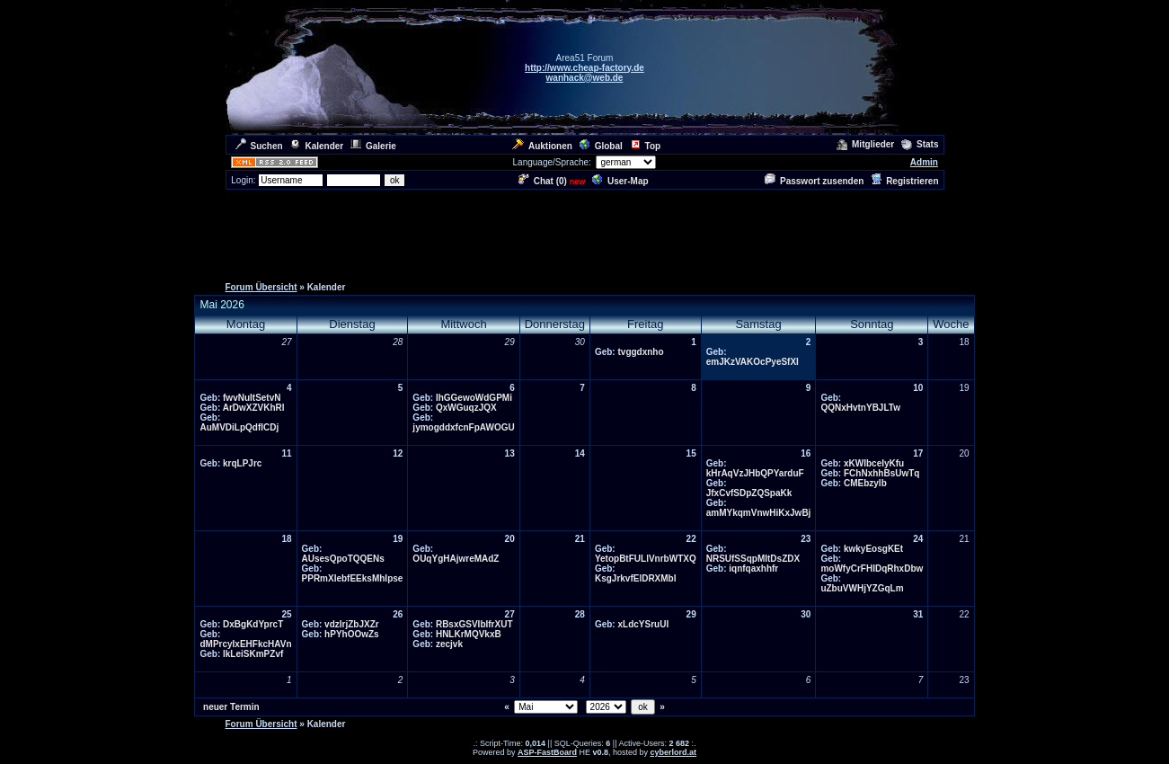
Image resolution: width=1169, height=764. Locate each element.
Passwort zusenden (814, 181)
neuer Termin (231, 707)
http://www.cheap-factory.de (584, 68)
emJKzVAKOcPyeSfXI (752, 362)
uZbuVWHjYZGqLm (861, 588)
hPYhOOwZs (351, 634)
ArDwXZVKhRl (254, 408)
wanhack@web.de (585, 78)
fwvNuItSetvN (251, 398)
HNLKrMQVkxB (468, 634)
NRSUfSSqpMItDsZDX (753, 559)
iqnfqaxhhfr (753, 568)
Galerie (373, 146)
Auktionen (542, 146)
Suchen (259, 146)
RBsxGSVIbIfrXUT (474, 624)
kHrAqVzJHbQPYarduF (755, 473)
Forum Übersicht (261, 287)
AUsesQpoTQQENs (343, 559)
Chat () (542, 181)
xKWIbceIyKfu (874, 463)
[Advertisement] (585, 231)
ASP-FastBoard (547, 752)
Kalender (316, 146)
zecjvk (449, 644)
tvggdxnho (640, 352)
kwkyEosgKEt (873, 549)
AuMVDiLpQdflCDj (239, 427)
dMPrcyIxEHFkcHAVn (245, 644)
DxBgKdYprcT (253, 624)
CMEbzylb (865, 483)
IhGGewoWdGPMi (474, 398)
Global (601, 146)
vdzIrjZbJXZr (351, 624)
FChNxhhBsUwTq (881, 473)
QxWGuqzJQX (466, 408)
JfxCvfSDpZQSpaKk (749, 493)
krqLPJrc (242, 463)
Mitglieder (865, 144)
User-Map (620, 181)
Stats (919, 144)
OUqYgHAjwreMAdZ (455, 559)
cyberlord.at (674, 752)
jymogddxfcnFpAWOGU (463, 427)
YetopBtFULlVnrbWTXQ (645, 559)
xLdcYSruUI (643, 624)
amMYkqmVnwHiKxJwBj (758, 513)
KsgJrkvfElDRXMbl (636, 578)
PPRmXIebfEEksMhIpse (352, 578)
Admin (924, 162)
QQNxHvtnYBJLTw (860, 408)
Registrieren (904, 181)
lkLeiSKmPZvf (253, 654)
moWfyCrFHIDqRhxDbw (871, 568)
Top (645, 146)
